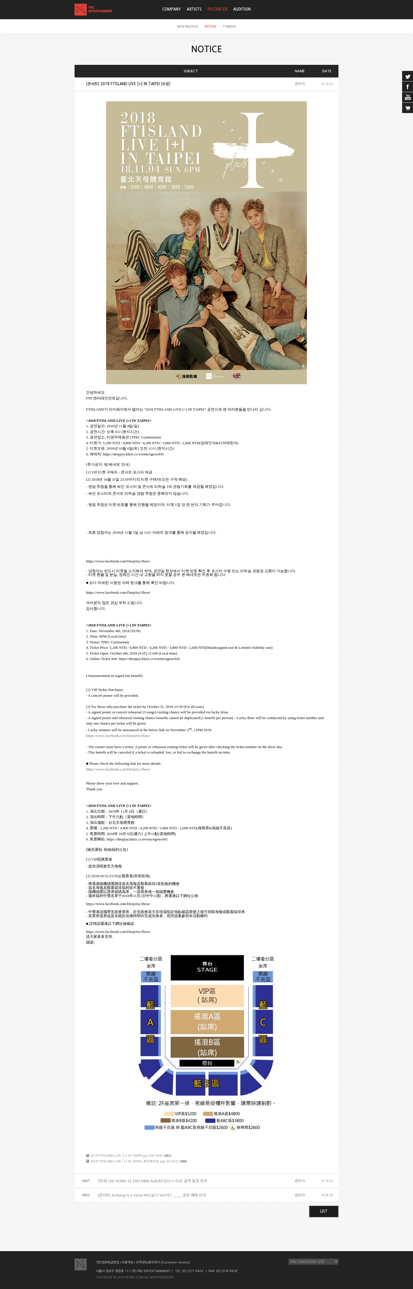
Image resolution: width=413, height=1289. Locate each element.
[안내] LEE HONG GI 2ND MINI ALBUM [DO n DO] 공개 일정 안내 (152, 1181)
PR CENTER (217, 9)
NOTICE (210, 26)
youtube (407, 97)
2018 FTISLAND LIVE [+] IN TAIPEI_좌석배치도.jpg (127, 1161)
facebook (407, 86)
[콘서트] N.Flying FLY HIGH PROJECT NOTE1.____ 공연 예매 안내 (152, 1195)
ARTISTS (194, 9)
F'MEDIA (229, 26)
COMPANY (171, 9)
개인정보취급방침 (107, 1262)
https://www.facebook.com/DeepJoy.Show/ (118, 735)
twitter (407, 76)
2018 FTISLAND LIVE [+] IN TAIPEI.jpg (118, 1155)
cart (407, 108)
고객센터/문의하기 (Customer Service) (163, 1262)
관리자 (300, 84)
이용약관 (127, 1262)
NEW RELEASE (187, 26)
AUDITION (242, 9)
